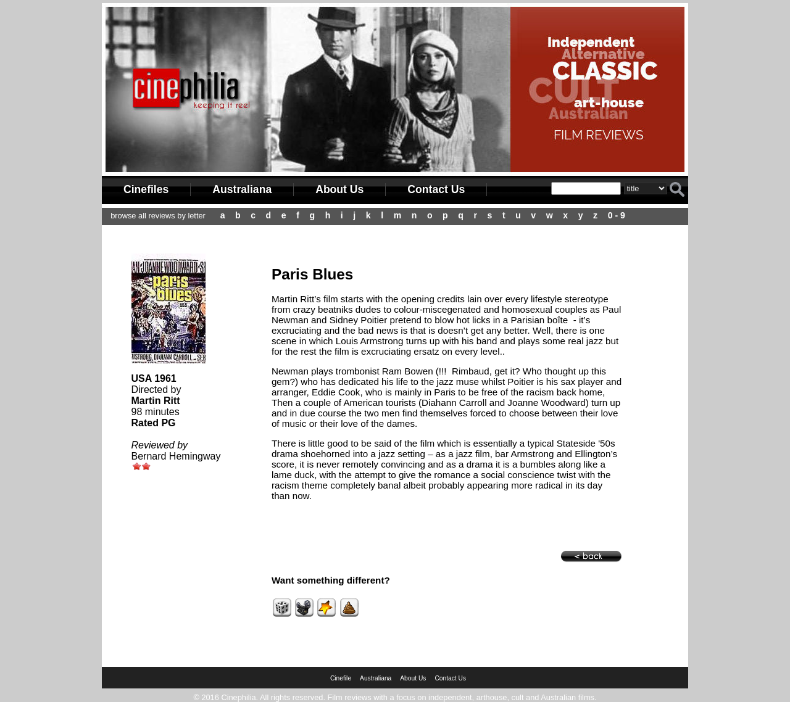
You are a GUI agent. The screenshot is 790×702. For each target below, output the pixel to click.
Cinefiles (145, 189)
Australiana (242, 189)
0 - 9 (616, 215)
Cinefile (340, 678)
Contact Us (436, 189)
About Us (339, 189)
